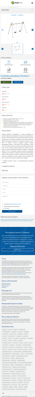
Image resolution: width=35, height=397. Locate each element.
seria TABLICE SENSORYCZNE (6, 342)
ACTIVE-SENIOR (26, 382)
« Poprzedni (14, 15)
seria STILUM (4, 340)
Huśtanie (9, 72)
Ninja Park (23, 373)
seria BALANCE (11, 344)
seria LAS (15, 349)
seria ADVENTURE (5, 344)
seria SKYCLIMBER (22, 338)
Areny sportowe (12, 371)
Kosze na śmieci (14, 384)
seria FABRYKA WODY (22, 329)
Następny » (21, 15)
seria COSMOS (10, 349)
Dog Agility (11, 386)
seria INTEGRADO (26, 331)
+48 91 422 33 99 (18, 82)
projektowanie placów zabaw (21, 389)
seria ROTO (30, 342)
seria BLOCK (26, 333)
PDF (4, 93)
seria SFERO (10, 329)
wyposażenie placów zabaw (13, 306)
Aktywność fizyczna (9, 64)
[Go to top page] (3, 393)
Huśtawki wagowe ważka (6, 353)
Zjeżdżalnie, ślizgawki (21, 360)
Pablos (26, 396)
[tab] (19, 42)
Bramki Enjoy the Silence (20, 371)
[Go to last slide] (2, 49)
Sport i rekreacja (5, 371)
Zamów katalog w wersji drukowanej (11, 206)
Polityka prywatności (6, 283)
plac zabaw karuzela (20, 272)
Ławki (19, 384)
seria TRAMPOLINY (5, 333)
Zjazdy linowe (14, 360)
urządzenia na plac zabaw (18, 311)
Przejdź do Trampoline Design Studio (20, 369)
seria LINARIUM (20, 340)
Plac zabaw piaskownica (7, 272)
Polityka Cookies (5, 286)
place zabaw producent (7, 321)
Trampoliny (12, 358)
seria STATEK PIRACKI (19, 347)
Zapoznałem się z (12, 204)
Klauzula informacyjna (6, 284)
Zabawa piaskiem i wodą (20, 358)
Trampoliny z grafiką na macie (7, 369)
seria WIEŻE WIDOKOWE (6, 331)
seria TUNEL (31, 349)
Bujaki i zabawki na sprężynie (7, 351)
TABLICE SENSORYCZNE (27, 380)
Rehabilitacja (20, 382)
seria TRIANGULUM (30, 338)
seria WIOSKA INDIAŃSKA (27, 344)
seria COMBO (20, 331)
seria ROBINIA (4, 338)
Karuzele (22, 353)
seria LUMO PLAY (13, 331)
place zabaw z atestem (6, 264)
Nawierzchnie (14, 375)
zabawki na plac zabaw (21, 274)
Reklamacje (4, 287)
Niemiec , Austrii (18, 277)
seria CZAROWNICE (18, 344)
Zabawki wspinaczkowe (6, 360)
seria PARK (26, 342)
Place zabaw (4, 329)
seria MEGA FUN (20, 333)
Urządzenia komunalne (6, 384)
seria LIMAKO (15, 329)
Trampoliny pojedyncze (19, 364)
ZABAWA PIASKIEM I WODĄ (6, 382)
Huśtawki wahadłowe (15, 353)
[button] (17, 49)
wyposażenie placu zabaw (7, 313)
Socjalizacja (25, 72)
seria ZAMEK (25, 349)
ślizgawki (26, 386)
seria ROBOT (20, 349)
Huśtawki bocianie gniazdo (26, 351)
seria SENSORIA (15, 342)
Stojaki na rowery (25, 384)
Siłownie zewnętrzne (6, 373)
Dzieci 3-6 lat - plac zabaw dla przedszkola (25, 362)
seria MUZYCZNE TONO (11, 336)
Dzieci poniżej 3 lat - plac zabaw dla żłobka (9, 362)
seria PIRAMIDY (18, 336)
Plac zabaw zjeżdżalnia (6, 270)
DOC (8, 93)
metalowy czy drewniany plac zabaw (8, 389)
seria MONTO (4, 336)
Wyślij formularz (17, 249)
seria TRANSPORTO (11, 347)
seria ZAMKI (15, 340)
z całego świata (26, 277)
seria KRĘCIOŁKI (4, 347)
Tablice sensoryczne (5, 358)
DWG (8, 104)
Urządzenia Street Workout (15, 373)
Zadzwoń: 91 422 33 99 (17, 246)
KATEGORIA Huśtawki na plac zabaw (18, 219)
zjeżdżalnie (21, 386)
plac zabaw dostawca (18, 261)
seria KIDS (25, 347)
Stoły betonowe (5, 386)
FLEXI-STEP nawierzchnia (22, 375)
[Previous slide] (2, 30)
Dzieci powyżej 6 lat (5, 364)
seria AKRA (21, 342)
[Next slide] (32, 30)
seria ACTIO (10, 338)
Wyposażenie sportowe (6, 375)
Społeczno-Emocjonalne (26, 64)
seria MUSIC (4, 349)
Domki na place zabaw (17, 351)
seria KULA (9, 340)
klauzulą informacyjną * (16, 204)
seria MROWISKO (15, 338)
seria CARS (30, 347)
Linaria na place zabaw (28, 353)
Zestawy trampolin (28, 364)
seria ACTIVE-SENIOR (12, 333)
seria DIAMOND (25, 336)
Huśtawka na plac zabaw (5, 219)
